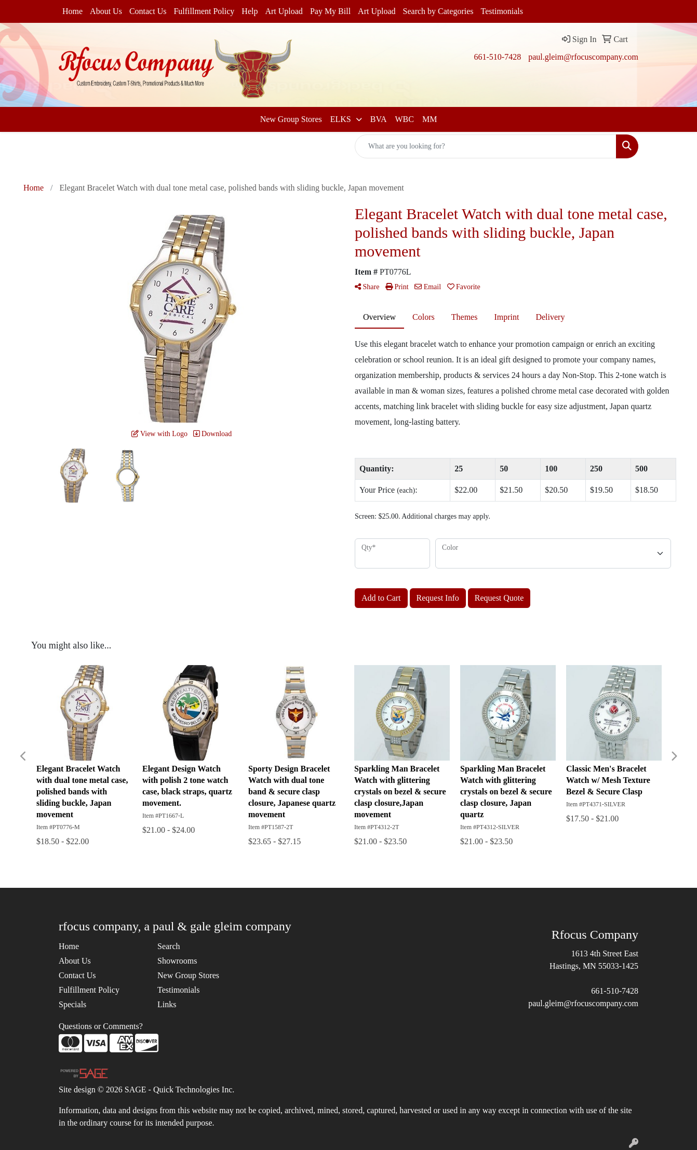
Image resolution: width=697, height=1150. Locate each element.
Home (72, 11)
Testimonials (502, 11)
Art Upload (283, 11)
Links (166, 1004)
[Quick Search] (485, 146)
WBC (404, 119)
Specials (72, 1004)
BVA (378, 119)
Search (168, 946)
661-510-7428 (497, 56)
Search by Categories (438, 11)
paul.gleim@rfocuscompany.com (583, 56)
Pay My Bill (330, 11)
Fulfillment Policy (203, 11)
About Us (106, 11)
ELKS (341, 119)
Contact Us (148, 11)
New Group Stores (291, 119)
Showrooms (177, 960)
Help (250, 11)
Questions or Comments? (101, 1026)
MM (429, 119)
